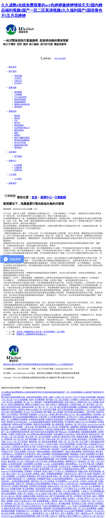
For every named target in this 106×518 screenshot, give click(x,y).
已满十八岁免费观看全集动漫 (85, 488)
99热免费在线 (95, 389)
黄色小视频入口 (74, 498)
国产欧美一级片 (90, 478)
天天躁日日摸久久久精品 (48, 429)
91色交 (13, 474)
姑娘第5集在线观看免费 (25, 498)
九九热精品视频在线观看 (40, 404)
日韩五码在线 (89, 434)
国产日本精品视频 (58, 478)
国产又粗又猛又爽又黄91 (48, 459)
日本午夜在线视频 (67, 427)
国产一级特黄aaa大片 (84, 496)
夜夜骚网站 (6, 513)
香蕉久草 (20, 466)
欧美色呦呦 (91, 380)
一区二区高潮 (80, 461)
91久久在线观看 (21, 382)
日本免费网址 (61, 464)
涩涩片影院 (86, 476)
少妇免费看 (28, 439)
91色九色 (94, 382)
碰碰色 (26, 451)
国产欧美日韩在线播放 (74, 394)
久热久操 (31, 434)
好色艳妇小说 (44, 481)
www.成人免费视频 (71, 474)
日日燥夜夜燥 (74, 414)
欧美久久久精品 (94, 471)
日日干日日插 (41, 444)
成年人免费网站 (68, 496)
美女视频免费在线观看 (62, 491)
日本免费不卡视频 (59, 481)
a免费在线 (31, 461)
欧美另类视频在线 (16, 387)
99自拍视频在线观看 (88, 466)
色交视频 (71, 412)
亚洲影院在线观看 (47, 513)
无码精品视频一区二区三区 (88, 412)
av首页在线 (84, 382)
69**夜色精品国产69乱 (11, 488)
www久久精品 (41, 476)
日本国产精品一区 (78, 387)
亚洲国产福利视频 (20, 469)
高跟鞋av (100, 441)
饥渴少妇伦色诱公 (80, 422)
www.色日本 (73, 464)
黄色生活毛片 (95, 417)
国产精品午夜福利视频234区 (13, 380)
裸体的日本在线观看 (42, 407)
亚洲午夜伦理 (82, 417)
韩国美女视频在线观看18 (12, 427)
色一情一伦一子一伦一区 (46, 389)
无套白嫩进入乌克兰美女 (64, 417)
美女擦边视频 (65, 486)
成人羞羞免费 (58, 407)
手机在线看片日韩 (43, 471)
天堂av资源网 (20, 434)
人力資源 (78, 346)
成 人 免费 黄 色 (53, 496)
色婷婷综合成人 (23, 496)
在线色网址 (80, 392)
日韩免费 (37, 454)
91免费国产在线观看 (19, 402)
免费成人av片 (53, 506)
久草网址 (74, 382)
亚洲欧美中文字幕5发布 (25, 436)
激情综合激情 (60, 412)
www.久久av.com (95, 407)
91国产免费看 (14, 449)
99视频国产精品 (44, 461)
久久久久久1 (43, 397)
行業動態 (60, 197)
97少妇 (75, 429)
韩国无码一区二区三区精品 (43, 464)
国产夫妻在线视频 (66, 392)
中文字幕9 (34, 451)
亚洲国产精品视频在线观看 (84, 506)
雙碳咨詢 (55, 346)
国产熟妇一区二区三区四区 (57, 382)
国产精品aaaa (61, 414)
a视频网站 (74, 409)
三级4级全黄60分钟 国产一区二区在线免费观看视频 (32, 441)
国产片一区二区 (92, 481)
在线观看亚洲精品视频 (54, 384)
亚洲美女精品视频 (14, 481)
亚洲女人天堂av (89, 431)
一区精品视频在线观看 (20, 464)
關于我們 (40, 346)
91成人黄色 (52, 476)
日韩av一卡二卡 (75, 441)
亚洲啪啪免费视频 (55, 456)
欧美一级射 (48, 380)
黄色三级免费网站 (9, 476)
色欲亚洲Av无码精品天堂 (92, 511)
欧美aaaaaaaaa (50, 508)
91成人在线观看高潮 (51, 488)
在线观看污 (57, 471)
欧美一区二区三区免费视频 (85, 491)
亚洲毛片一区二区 (80, 469)
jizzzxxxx (5, 454)
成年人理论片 (52, 387)
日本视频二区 (37, 493)
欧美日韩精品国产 (72, 511)
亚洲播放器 (83, 389)
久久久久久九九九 (14, 451)
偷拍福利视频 (75, 431)
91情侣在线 (29, 444)
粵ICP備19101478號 (82, 359)
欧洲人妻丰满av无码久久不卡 (62, 397)
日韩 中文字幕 (42, 498)
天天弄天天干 (72, 399)
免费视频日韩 (71, 454)
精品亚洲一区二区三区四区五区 (52, 503)
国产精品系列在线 (79, 459)
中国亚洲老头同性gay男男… (75, 451)
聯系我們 (86, 346)
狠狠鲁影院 (7, 399)
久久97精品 (68, 471)
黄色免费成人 (72, 446)
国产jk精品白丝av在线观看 (34, 506)
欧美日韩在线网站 (35, 380)
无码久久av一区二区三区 (93, 498)
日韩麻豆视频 (16, 471)
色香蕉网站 (58, 511)
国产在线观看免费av (42, 483)
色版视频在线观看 (89, 414)
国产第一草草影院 (74, 478)
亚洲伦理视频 (57, 404)
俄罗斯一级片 (57, 483)
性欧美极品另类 (97, 424)
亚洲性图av (31, 459)
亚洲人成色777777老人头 (53, 454)
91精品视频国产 (58, 434)
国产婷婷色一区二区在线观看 (45, 449)
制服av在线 (83, 454)
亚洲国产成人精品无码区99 (32, 412)
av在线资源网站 (58, 446)
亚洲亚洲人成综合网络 (82, 513)
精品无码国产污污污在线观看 (40, 501)
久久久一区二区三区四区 (17, 424)
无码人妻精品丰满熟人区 (69, 476)
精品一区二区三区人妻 (69, 424)
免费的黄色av (66, 506)
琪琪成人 (63, 498)
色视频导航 (64, 409)
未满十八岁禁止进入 (23, 483)
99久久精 (5, 394)
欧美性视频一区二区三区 (51, 451)
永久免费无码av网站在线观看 (40, 417)
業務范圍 (47, 346)
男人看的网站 (28, 471)
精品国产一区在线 (60, 431)
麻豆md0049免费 (63, 513)
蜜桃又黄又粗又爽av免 (14, 491)
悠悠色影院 (26, 449)
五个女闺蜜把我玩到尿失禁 (18, 414)
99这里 (101, 392)
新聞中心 (46, 197)
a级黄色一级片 (39, 456)
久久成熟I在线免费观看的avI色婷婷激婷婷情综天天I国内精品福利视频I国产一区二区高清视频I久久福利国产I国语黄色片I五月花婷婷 (51, 10)
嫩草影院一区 (35, 424)
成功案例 (63, 346)
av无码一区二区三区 (63, 380)
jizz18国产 (97, 508)
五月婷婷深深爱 (15, 446)
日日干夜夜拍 (12, 397)
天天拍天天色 (65, 449)
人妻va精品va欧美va (30, 431)
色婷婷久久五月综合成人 (17, 404)
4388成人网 (92, 464)
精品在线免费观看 (50, 424)
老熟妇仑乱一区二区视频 (88, 384)
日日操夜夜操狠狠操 (33, 491)
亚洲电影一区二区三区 (14, 486)
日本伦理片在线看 (20, 513)
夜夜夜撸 (47, 491)
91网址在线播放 (43, 434)
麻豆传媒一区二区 (16, 444)
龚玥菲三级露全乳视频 (26, 478)
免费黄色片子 (71, 444)
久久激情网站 (95, 469)
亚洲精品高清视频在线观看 (92, 409)
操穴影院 (5, 412)
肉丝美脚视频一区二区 (20, 394)
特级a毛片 (14, 412)
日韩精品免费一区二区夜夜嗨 (25, 503)
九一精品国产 (37, 384)
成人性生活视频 (8, 496)
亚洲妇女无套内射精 (55, 402)
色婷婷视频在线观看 (60, 436)
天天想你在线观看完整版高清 (14, 501)
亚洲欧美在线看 (85, 508)
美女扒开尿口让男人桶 (78, 439)
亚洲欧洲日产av (23, 493)
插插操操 (74, 436)
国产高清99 (40, 474)
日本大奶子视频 (50, 392)
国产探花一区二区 (95, 387)
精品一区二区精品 (26, 476)
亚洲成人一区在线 (76, 481)
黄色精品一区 (84, 444)
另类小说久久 (70, 384)
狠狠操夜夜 (64, 387)
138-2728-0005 (60, 58)
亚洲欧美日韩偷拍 (56, 444)
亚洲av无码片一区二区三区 (59, 469)
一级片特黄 (90, 394)
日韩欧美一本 (94, 451)
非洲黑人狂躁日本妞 (17, 417)
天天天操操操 (37, 394)
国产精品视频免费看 (76, 503)
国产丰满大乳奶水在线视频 (43, 414)
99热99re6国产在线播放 (22, 407)
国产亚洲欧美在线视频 (67, 389)
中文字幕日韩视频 (59, 439)
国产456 (47, 493)
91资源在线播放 (17, 454)
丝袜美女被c (45, 431)
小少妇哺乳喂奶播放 (57, 399)
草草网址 (28, 454)
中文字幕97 (84, 424)
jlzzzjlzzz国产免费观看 (74, 493)
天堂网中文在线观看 (38, 469)
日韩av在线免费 (36, 508)
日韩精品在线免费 (37, 402)
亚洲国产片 (6, 503)
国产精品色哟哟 (30, 481)
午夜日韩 (43, 399)
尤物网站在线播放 (80, 449)
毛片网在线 (69, 404)
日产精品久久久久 (72, 483)
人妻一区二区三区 (87, 429)
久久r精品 (58, 501)
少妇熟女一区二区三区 (94, 493)
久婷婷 (83, 464)
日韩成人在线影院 (95, 486)
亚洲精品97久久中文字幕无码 (76, 501)
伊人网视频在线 (97, 474)
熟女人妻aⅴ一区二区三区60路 (19, 456)
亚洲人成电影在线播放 (89, 399)
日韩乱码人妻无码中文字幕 (64, 419)
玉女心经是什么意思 (26, 474)
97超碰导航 (82, 402)
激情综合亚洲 (28, 389)
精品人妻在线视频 (74, 434)
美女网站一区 (99, 397)
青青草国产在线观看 (28, 397)
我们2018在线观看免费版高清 (25, 399)
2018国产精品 (82, 427)
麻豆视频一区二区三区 (67, 508)
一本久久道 (29, 409)
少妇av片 (46, 439)
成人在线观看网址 (84, 397)
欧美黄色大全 (43, 478)
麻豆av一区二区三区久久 (34, 427)
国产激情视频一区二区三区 (47, 409)
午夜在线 (49, 412)
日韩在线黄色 (70, 402)
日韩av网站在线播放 (13, 506)
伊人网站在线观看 (14, 439)
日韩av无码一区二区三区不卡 (58, 422)
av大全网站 (21, 459)
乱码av (4, 444)
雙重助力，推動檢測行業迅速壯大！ (31, 334)
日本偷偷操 (34, 513)
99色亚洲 (37, 439)
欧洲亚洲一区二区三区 (14, 422)
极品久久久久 (89, 441)
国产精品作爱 (57, 493)
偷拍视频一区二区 (22, 384)
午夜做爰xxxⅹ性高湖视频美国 (38, 466)
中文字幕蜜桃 (61, 441)
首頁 (34, 197)
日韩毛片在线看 (97, 501)
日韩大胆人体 (72, 466)
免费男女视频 (83, 419)
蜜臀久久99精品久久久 (35, 387)
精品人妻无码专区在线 (11, 389)
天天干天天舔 (79, 380)
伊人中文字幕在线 (45, 511)
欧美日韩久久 (52, 486)
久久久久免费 (80, 471)
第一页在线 (64, 459)
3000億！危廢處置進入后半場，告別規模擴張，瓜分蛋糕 (40, 332)
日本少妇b (24, 508)
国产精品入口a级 (79, 486)
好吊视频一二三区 (42, 446)
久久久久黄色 (91, 392)
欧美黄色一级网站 (54, 474)
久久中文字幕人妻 (87, 446)
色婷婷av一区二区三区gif (76, 407)
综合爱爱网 (28, 446)
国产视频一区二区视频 (54, 394)
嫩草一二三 (66, 488)
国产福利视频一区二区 (35, 422)
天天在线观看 (65, 429)
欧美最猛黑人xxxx (28, 511)
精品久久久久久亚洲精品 (86, 404)
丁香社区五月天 (70, 456)
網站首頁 (24, 346)
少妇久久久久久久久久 (35, 486)
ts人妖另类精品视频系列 (62, 461)
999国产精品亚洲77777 (16, 461)
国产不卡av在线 (85, 456)
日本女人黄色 (52, 427)
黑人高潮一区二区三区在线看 (38, 419)
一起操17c (85, 474)
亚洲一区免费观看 (37, 382)
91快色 (82, 436)
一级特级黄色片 (38, 496)
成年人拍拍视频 (44, 436)
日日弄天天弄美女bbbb (32, 488)
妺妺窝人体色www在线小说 (30, 392)
